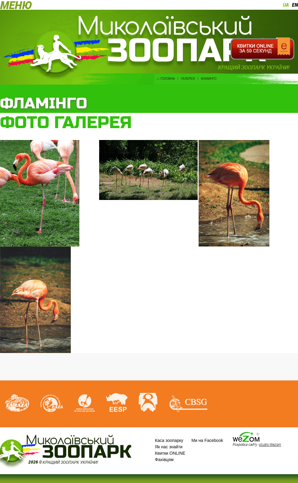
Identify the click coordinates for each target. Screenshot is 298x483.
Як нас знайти (169, 446)
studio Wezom (270, 444)
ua (286, 5)
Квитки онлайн (262, 49)
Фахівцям (164, 459)
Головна (168, 78)
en (295, 5)
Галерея (188, 78)
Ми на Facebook (207, 440)
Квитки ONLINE (170, 453)
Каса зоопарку (169, 440)
